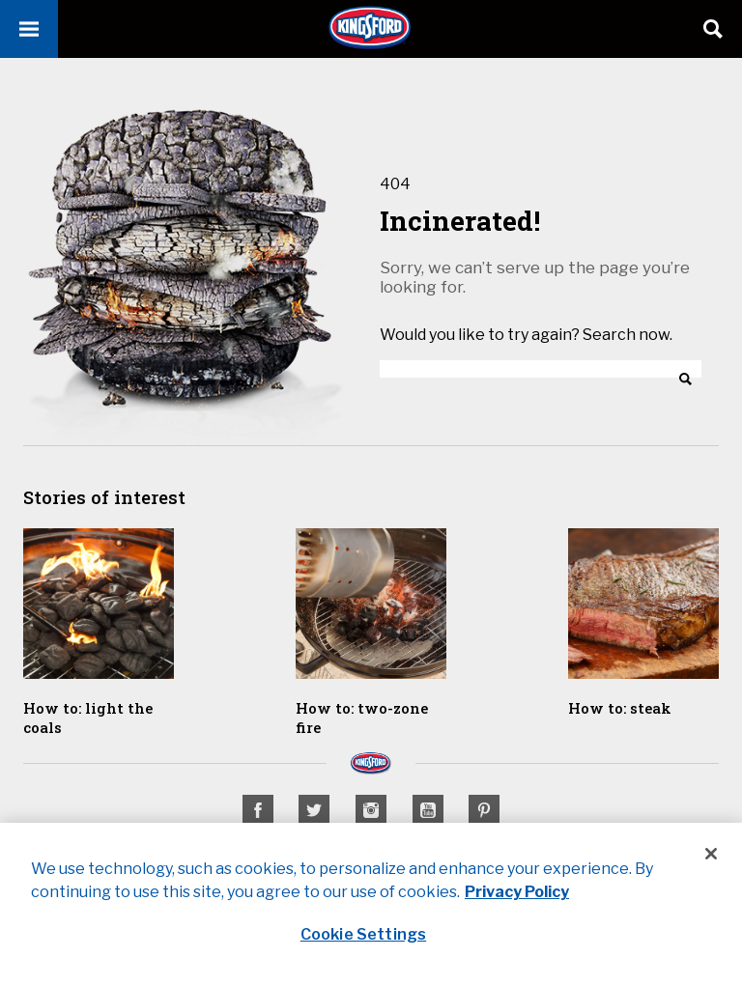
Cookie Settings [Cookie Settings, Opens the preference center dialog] (363, 934)
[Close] (711, 853)
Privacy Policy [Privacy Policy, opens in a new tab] (517, 892)
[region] (371, 904)
